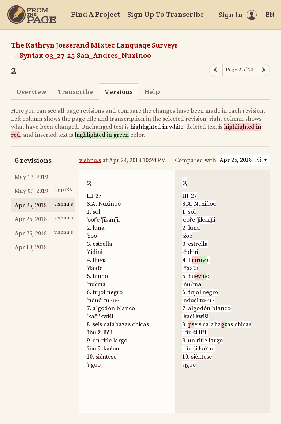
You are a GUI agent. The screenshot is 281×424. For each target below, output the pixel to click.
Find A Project (95, 14)
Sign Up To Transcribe (165, 14)
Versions (118, 91)
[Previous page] (216, 70)
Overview (31, 91)
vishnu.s (90, 160)
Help (152, 91)
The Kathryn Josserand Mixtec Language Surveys (94, 45)
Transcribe (75, 91)
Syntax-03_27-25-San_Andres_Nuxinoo (85, 55)
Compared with (195, 160)
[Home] (31, 14)
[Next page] (263, 70)
